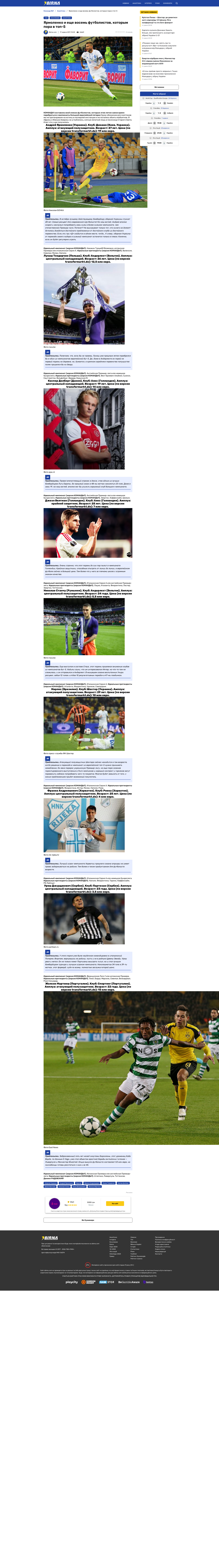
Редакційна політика (162, 1247)
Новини (126, 3)
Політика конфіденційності (165, 1240)
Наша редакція (160, 1251)
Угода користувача (162, 1244)
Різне (157, 3)
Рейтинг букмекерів (138, 1256)
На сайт (115, 1204)
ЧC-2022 (113, 1249)
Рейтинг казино (136, 1259)
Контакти (158, 1254)
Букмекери (167, 3)
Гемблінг (134, 1254)
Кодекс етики (160, 1249)
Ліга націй (113, 1251)
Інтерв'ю (148, 3)
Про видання (160, 1237)
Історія (133, 1247)
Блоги (112, 1244)
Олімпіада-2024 (115, 1254)
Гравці (112, 1256)
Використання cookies (163, 1242)
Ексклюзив (55, 18)
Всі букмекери (88, 1220)
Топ (46, 18)
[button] (177, 3)
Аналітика (137, 3)
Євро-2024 (113, 1247)
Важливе (134, 1242)
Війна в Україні (136, 1244)
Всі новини (159, 87)
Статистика (135, 1249)
